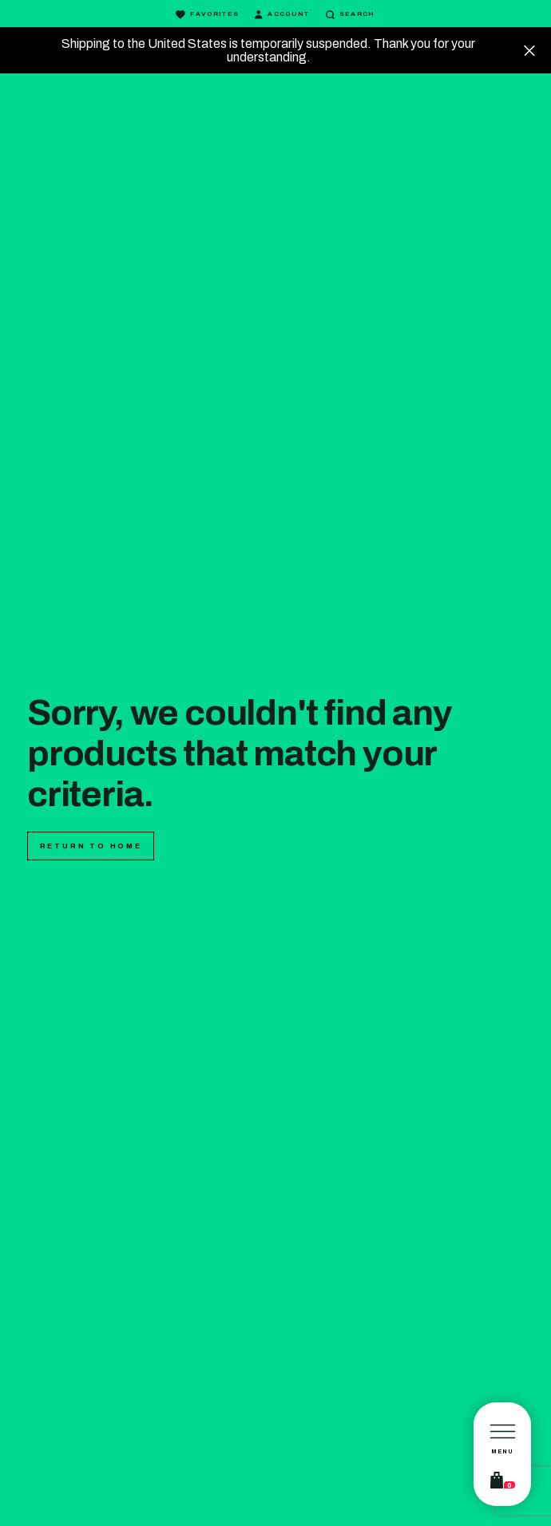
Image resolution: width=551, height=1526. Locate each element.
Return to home (91, 846)
